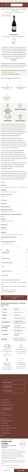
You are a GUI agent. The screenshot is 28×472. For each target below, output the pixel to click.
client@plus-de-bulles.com (7, 405)
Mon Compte (4, 423)
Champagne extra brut (19, 318)
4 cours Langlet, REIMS (6, 415)
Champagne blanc (18, 330)
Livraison (3, 418)
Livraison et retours (5, 430)
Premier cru (17, 315)
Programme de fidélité (6, 420)
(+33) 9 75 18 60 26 (5, 400)
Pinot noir (16, 338)
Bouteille (16, 309)
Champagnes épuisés (6, 433)
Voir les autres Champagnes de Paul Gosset (14, 297)
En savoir (14, 60)
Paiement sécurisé (5, 425)
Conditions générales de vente (8, 428)
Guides (2, 435)
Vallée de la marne (18, 312)
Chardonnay (22, 340)
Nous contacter (6, 409)
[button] (14, 253)
